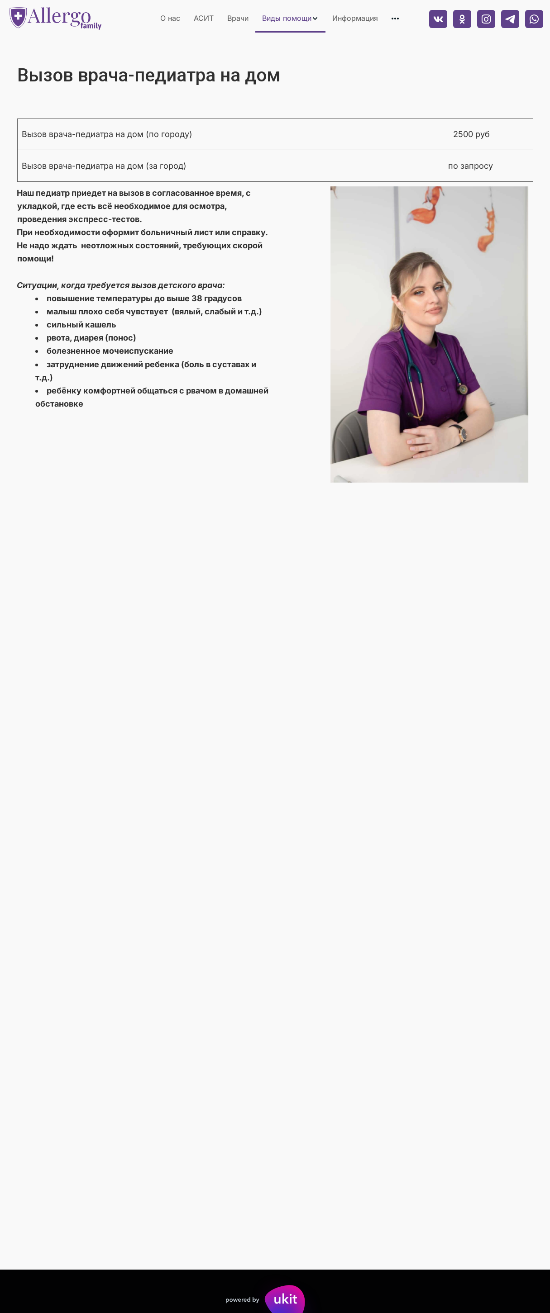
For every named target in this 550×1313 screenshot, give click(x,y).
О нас (170, 18)
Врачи (238, 18)
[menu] (260, 19)
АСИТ (204, 18)
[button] (290, 19)
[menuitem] (170, 19)
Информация (355, 18)
